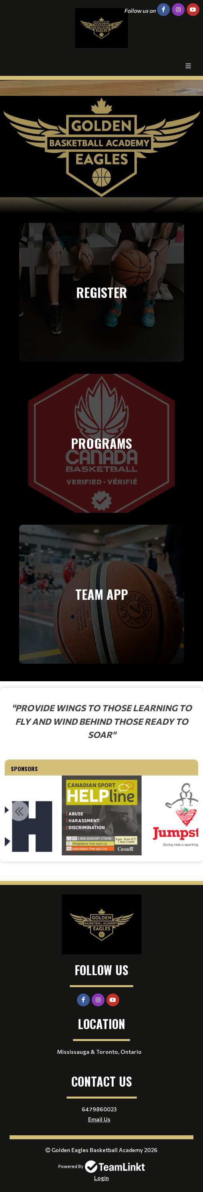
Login (101, 1177)
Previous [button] (19, 811)
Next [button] (184, 811)
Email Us (99, 1119)
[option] (101, 815)
